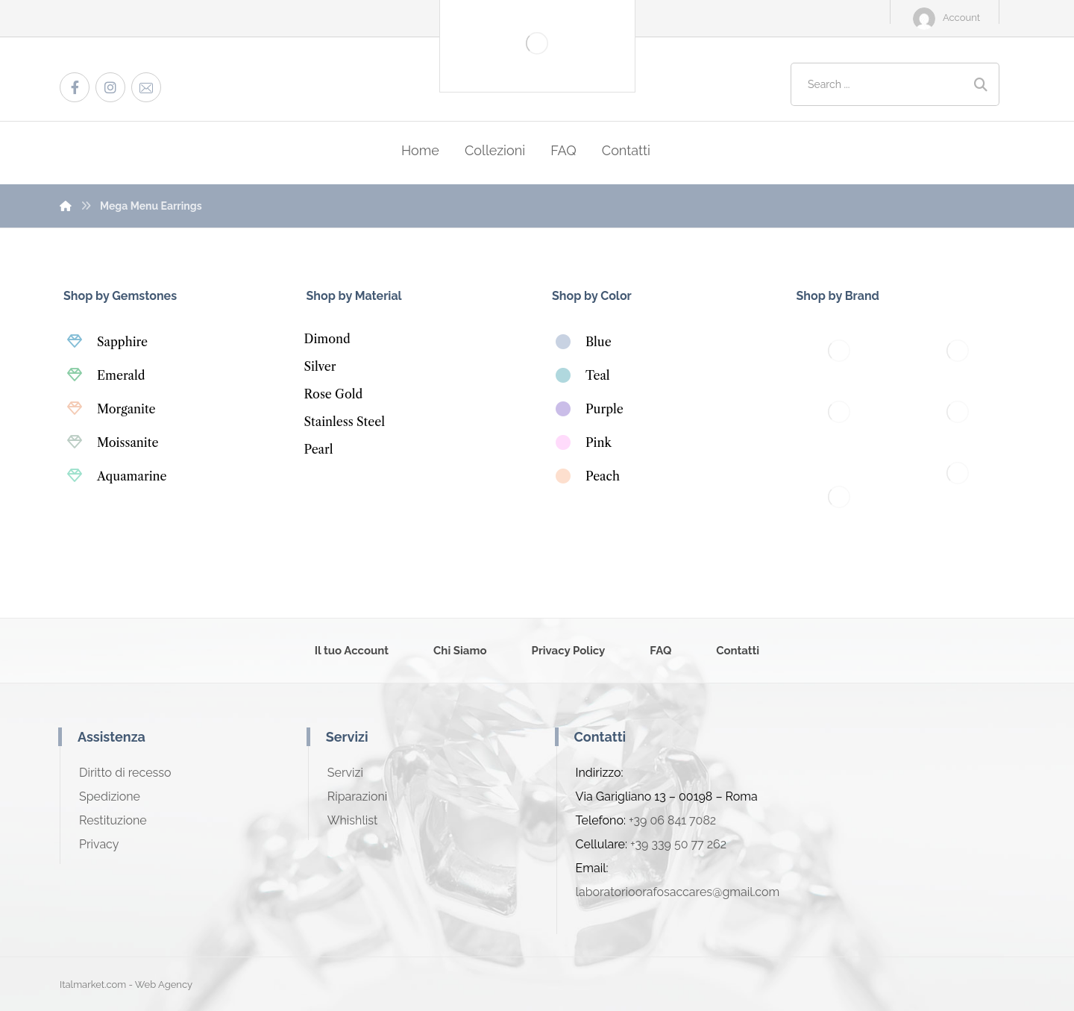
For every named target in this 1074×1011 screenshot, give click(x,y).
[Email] (146, 87)
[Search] (980, 85)
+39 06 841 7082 (672, 820)
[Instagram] (110, 87)
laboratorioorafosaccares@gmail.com (678, 892)
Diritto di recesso (125, 773)
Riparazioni (357, 796)
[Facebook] (75, 87)
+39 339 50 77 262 (678, 844)
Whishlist (352, 820)
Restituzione (113, 820)
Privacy (99, 844)
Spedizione (109, 796)
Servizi (345, 773)
